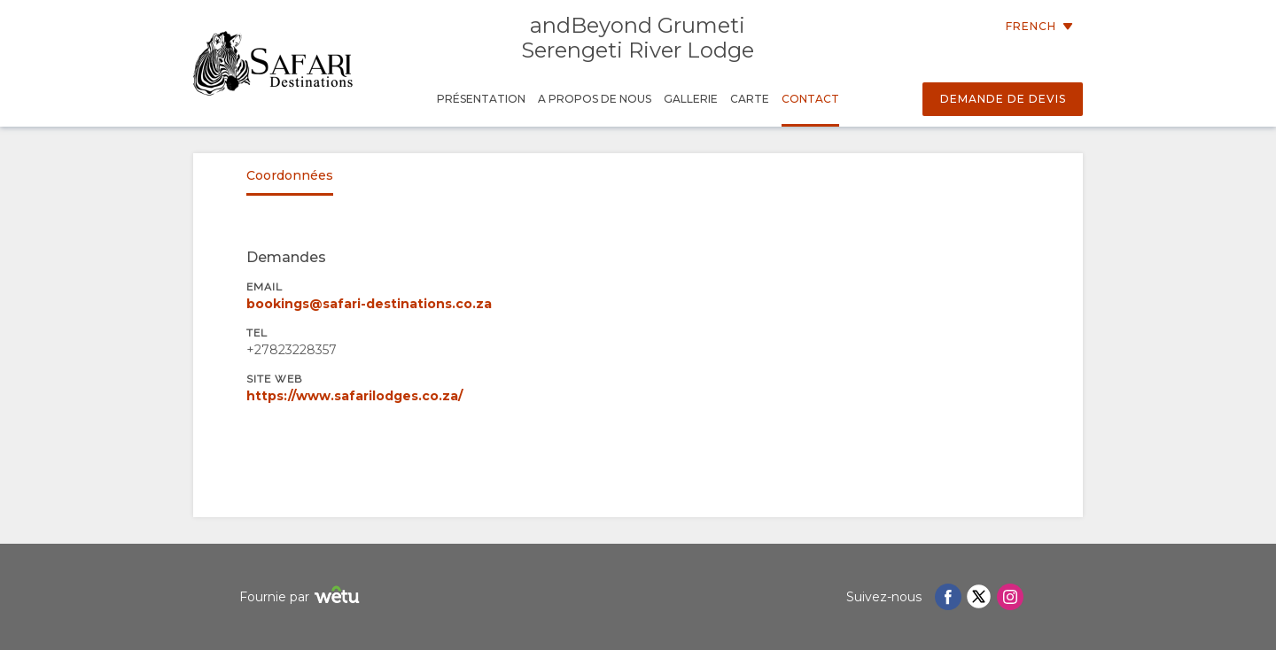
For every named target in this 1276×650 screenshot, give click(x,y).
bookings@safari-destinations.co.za (369, 304)
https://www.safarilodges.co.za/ (354, 396)
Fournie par (301, 597)
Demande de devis (1003, 98)
